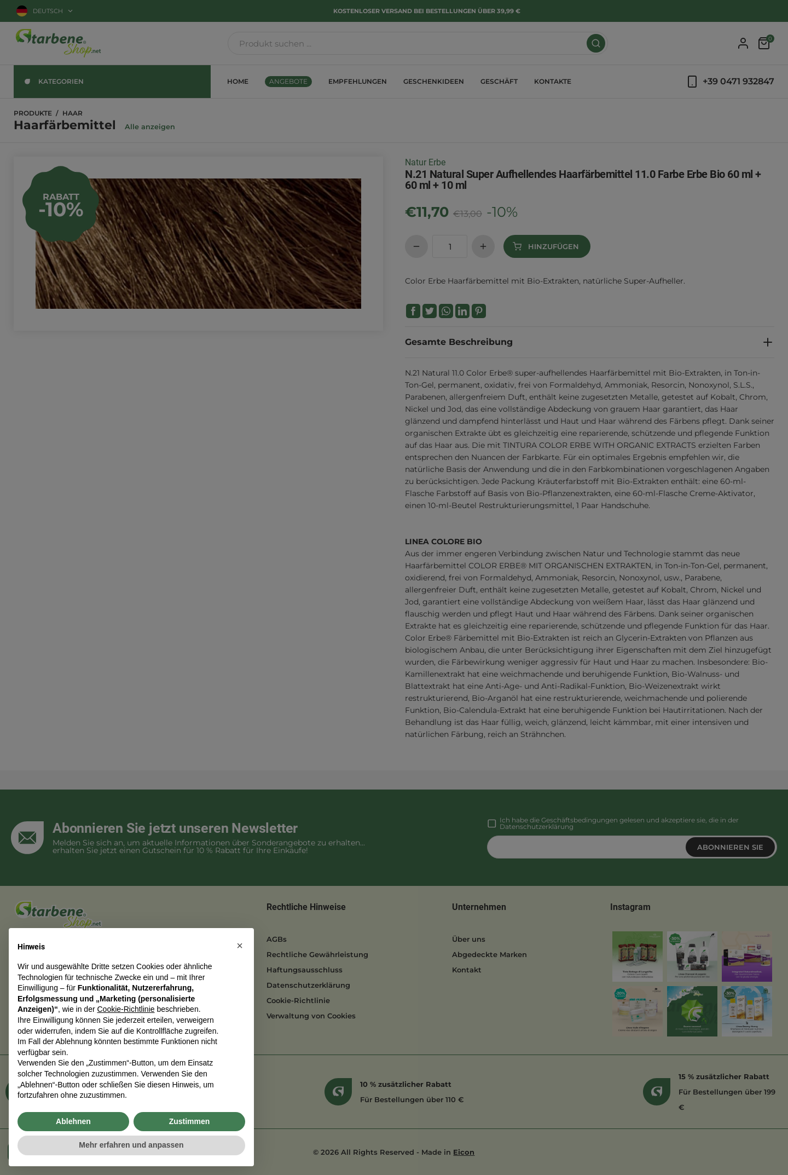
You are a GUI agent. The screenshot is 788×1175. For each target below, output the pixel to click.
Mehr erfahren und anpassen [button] (131, 1145)
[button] (239, 945)
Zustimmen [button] (189, 1121)
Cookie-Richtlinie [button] (125, 1009)
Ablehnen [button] (73, 1121)
